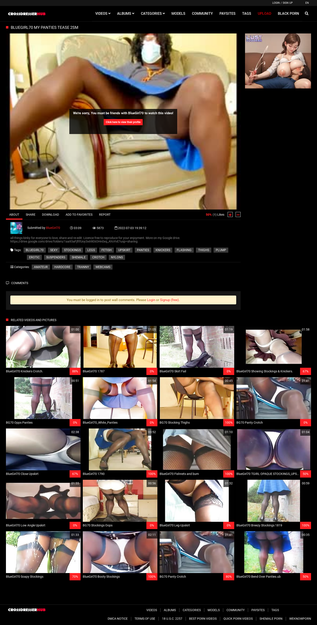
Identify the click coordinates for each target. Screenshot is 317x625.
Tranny (83, 267)
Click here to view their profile (123, 122)
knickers (163, 250)
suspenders (55, 257)
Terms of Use (145, 618)
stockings (72, 250)
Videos (151, 610)
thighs (203, 250)
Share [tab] (30, 214)
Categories (192, 610)
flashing (184, 250)
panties (143, 250)
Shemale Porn (271, 618)
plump (221, 250)
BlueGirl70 (53, 227)
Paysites (258, 610)
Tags (275, 610)
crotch (98, 257)
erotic (34, 257)
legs (91, 250)
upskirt (124, 250)
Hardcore (62, 267)
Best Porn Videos (203, 618)
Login (276, 2)
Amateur (41, 267)
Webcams (103, 267)
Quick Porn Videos (238, 618)
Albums (170, 610)
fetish (106, 250)
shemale (79, 257)
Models (214, 610)
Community (236, 610)
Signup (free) (169, 300)
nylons (117, 257)
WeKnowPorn (300, 618)
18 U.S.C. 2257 (172, 618)
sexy (53, 250)
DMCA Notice (118, 618)
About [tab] (14, 214)
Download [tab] (50, 214)
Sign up (288, 2)
